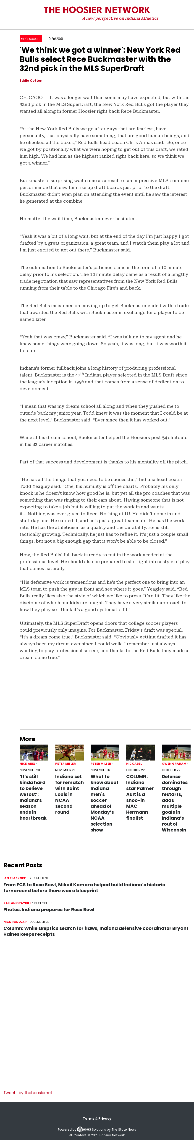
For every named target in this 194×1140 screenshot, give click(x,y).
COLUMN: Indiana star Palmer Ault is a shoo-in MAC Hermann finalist (140, 797)
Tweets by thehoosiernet (27, 1093)
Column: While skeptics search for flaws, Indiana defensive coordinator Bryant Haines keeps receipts (96, 931)
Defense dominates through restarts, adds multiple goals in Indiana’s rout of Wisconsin (175, 803)
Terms (88, 1118)
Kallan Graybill (17, 903)
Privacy (104, 1118)
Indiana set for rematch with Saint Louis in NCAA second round (69, 794)
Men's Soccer (30, 39)
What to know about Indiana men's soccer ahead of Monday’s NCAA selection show (104, 803)
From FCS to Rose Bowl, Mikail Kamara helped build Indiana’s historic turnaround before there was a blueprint (84, 887)
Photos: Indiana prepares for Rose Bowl (48, 909)
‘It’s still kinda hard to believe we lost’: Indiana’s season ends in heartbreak (33, 797)
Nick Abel (27, 763)
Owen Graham (174, 763)
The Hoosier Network (97, 10)
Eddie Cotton (31, 80)
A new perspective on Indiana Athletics (120, 18)
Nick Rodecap (15, 922)
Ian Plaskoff (14, 878)
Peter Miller (65, 763)
